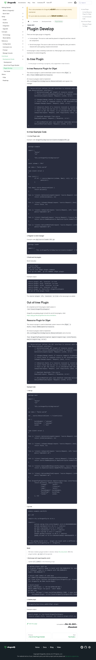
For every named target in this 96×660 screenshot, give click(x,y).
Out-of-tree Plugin (86, 21)
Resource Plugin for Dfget (87, 25)
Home (37, 647)
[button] (13, 7)
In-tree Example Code (87, 17)
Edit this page (32, 624)
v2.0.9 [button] (69, 2)
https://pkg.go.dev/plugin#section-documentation (41, 315)
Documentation (22, 2)
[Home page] (28, 21)
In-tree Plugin (85, 9)
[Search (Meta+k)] (85, 2)
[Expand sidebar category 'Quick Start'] (23, 13)
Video (33, 2)
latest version (57, 16)
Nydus (49, 2)
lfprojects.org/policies (71, 656)
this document (63, 552)
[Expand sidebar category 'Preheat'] (23, 50)
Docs (45, 647)
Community (41, 2)
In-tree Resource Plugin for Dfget (87, 13)
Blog (29, 2)
